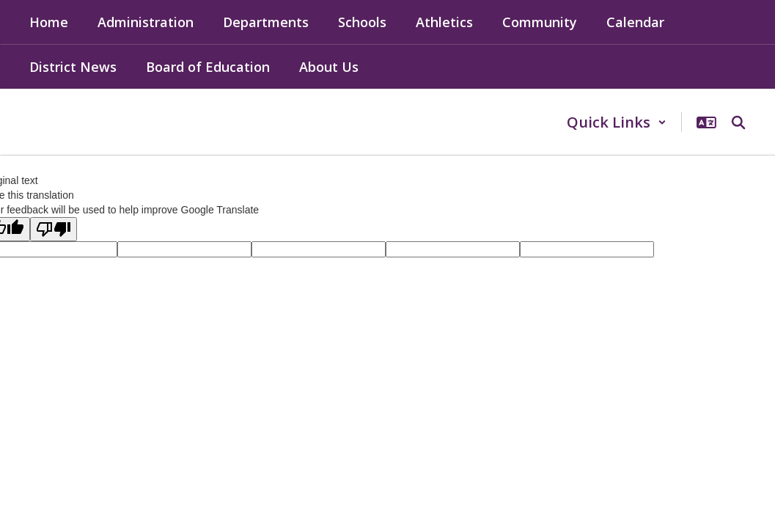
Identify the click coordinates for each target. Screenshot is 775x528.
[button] (616, 122)
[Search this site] (738, 122)
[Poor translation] (53, 229)
